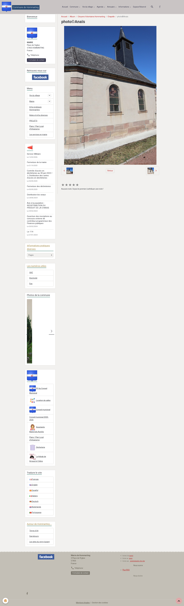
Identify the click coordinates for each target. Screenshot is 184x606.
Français (34, 479)
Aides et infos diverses (38, 115)
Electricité (33, 278)
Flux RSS (126, 570)
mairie (131, 556)
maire (130, 558)
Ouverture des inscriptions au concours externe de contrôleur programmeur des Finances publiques (39, 219)
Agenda (100, 7)
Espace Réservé (139, 7)
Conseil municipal (39, 410)
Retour (110, 171)
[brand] (20, 7)
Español (33, 490)
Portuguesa (35, 512)
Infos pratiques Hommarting (35, 108)
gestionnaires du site (137, 561)
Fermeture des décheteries (39, 186)
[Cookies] (5, 601)
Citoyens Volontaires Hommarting (91, 17)
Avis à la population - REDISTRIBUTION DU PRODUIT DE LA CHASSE (38, 205)
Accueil (65, 7)
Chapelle (111, 17)
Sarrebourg (34, 536)
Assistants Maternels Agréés (37, 428)
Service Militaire (34, 154)
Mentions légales (83, 603)
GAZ (31, 273)
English (33, 485)
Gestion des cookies (100, 603)
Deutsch (33, 501)
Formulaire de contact (36, 60)
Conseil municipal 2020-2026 (39, 418)
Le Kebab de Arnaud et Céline (37, 457)
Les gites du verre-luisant (39, 542)
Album (72, 17)
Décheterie (37, 447)
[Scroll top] (179, 601)
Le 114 (30, 232)
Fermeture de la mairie (37, 162)
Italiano (33, 496)
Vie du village (87, 7)
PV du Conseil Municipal (38, 389)
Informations (124, 7)
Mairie (31, 101)
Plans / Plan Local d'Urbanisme (36, 127)
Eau (30, 284)
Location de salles (40, 400)
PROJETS (33, 121)
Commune (74, 7)
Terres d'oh (33, 531)
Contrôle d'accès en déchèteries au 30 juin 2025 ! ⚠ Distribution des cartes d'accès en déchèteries (39, 174)
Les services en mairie (38, 135)
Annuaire (111, 7)
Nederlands (35, 507)
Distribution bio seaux (36, 195)
